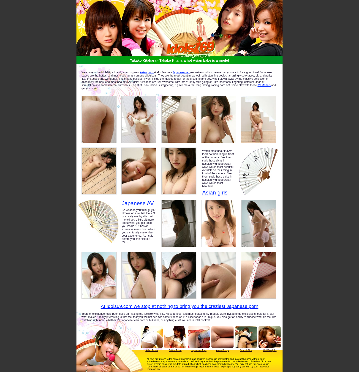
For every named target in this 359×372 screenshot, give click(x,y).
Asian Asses (151, 350)
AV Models (264, 85)
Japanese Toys (199, 350)
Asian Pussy (222, 350)
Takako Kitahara (143, 60)
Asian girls (215, 192)
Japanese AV (138, 203)
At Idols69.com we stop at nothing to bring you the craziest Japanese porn (179, 306)
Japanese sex (181, 72)
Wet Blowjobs (269, 350)
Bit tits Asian (175, 350)
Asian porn (147, 72)
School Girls (246, 350)
